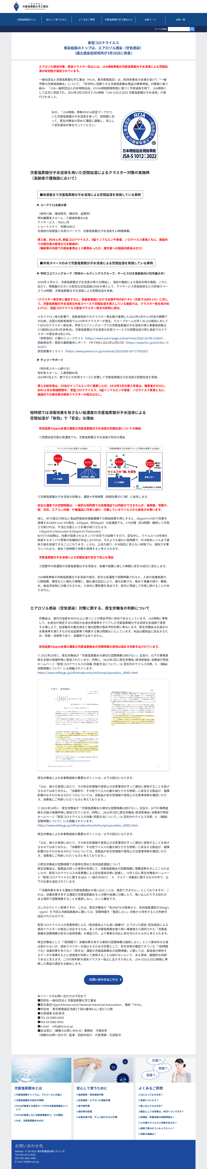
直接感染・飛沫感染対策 (89, 1094)
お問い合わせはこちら (103, 979)
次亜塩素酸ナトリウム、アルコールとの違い (38, 1094)
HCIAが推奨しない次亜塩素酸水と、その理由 (38, 1115)
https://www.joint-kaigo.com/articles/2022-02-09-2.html (124, 338)
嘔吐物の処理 (84, 1111)
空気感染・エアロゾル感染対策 (93, 1100)
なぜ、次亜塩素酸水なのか (29, 1120)
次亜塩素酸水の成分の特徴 (29, 1100)
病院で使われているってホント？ (157, 1128)
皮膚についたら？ (149, 1100)
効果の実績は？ (147, 1134)
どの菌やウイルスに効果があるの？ (158, 1122)
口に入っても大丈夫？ (151, 1094)
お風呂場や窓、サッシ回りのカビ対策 (96, 1117)
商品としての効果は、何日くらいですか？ (161, 1111)
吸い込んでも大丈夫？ (151, 1105)
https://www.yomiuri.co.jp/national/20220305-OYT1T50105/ (106, 351)
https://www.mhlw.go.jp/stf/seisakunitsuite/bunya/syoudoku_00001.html (88, 672)
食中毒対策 (83, 1105)
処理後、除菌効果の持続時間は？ (157, 1117)
